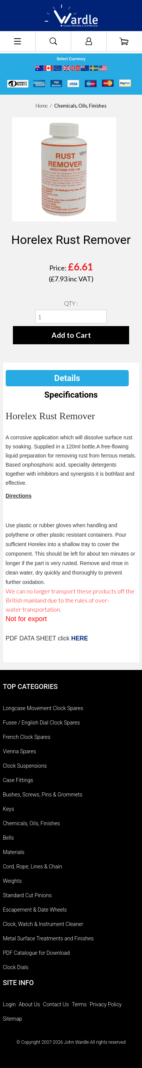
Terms (79, 1004)
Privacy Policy (106, 1004)
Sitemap (12, 1019)
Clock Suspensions (25, 766)
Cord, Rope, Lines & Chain (32, 866)
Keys (8, 809)
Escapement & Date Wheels (35, 910)
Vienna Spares (19, 751)
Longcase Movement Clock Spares (43, 708)
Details (67, 378)
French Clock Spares (27, 737)
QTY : (71, 303)
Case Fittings (18, 780)
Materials (14, 852)
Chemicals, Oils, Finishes (31, 823)
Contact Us (56, 1004)
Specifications (71, 395)
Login (9, 1004)
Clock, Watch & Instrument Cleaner (43, 924)
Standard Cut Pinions (27, 895)
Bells (8, 838)
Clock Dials (16, 967)
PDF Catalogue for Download (36, 953)
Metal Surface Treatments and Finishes (48, 938)
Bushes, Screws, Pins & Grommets (43, 795)
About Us (29, 1004)
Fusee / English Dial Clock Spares (41, 723)
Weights (12, 881)
